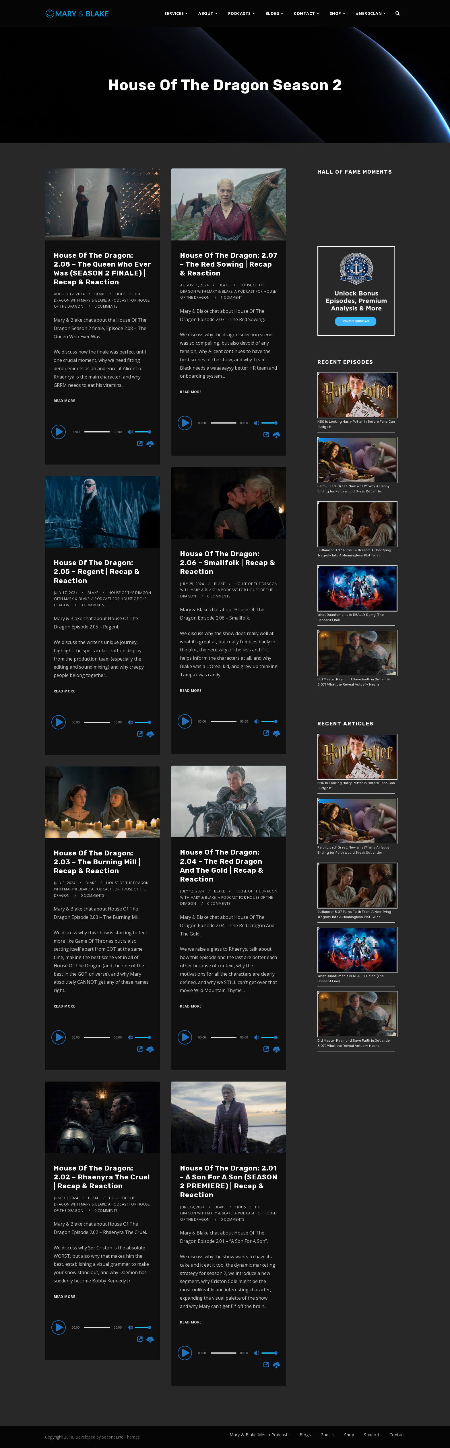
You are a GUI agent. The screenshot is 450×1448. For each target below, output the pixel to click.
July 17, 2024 (66, 592)
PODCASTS (239, 13)
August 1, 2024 (194, 285)
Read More (64, 400)
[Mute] (130, 432)
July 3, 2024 (64, 882)
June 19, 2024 (192, 1207)
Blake (99, 294)
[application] (102, 431)
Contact (397, 1434)
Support (372, 1434)
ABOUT (206, 13)
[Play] (59, 431)
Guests (327, 1434)
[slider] (97, 431)
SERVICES (174, 13)
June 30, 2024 (66, 1197)
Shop (349, 1434)
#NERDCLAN (369, 13)
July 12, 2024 (192, 891)
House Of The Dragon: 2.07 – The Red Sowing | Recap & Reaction (229, 264)
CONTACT (304, 13)
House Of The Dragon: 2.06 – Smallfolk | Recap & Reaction (227, 563)
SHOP (335, 13)
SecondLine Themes (121, 1437)
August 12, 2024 (69, 294)
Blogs (305, 1434)
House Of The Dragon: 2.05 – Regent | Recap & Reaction (97, 572)
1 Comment (231, 297)
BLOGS (272, 13)
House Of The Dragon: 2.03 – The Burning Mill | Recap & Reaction (97, 862)
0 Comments (106, 306)
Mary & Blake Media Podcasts (260, 1434)
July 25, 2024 (192, 583)
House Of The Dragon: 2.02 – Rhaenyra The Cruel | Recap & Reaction (102, 1177)
